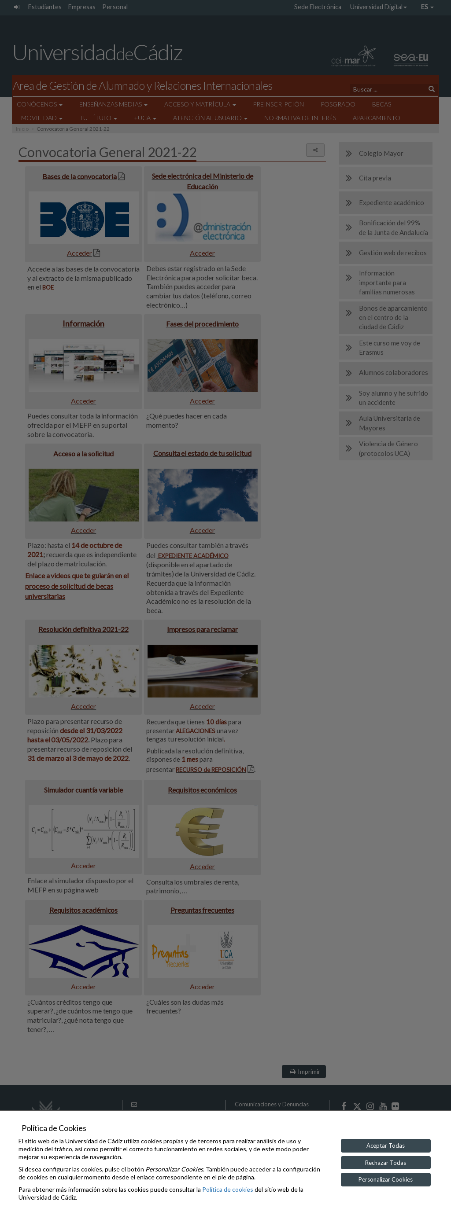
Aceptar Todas (385, 1145)
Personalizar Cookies (386, 1179)
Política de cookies (227, 1189)
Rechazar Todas (385, 1162)
